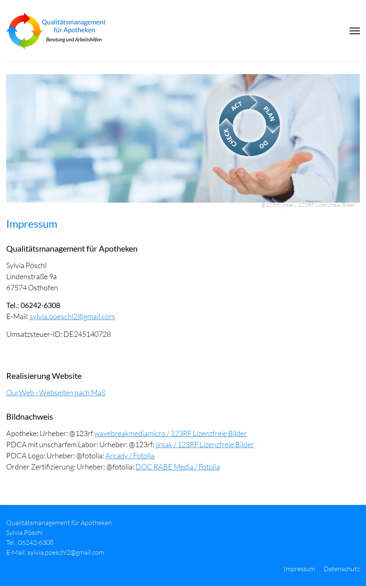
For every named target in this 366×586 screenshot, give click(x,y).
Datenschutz (342, 569)
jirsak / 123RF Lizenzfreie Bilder (205, 444)
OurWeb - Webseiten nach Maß (55, 392)
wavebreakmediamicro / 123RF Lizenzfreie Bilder (170, 433)
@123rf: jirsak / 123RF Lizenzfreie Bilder (308, 204)
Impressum (299, 569)
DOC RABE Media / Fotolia (177, 466)
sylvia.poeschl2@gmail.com (72, 316)
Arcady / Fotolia (129, 455)
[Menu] (355, 31)
